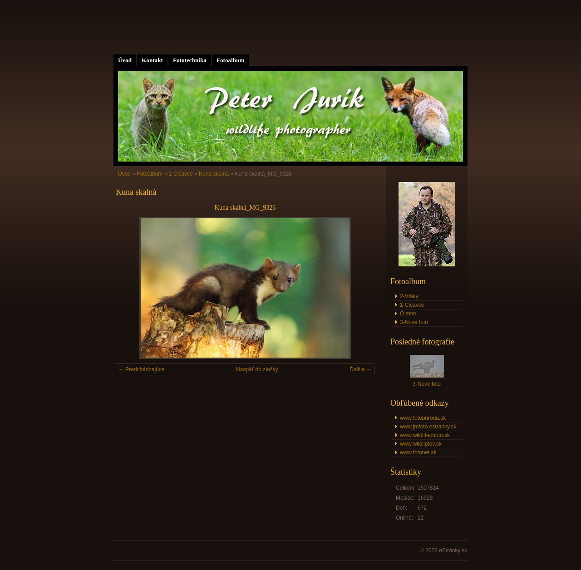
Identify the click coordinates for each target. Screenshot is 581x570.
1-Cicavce (180, 174)
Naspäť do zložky (257, 369)
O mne (408, 313)
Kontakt (152, 60)
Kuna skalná (214, 174)
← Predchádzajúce (141, 369)
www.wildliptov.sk (421, 444)
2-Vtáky (409, 296)
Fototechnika (190, 60)
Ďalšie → (361, 369)
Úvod (125, 60)
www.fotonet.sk (418, 452)
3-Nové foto (414, 322)
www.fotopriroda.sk (423, 418)
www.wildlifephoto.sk (425, 435)
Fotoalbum (231, 60)
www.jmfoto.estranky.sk (428, 426)
